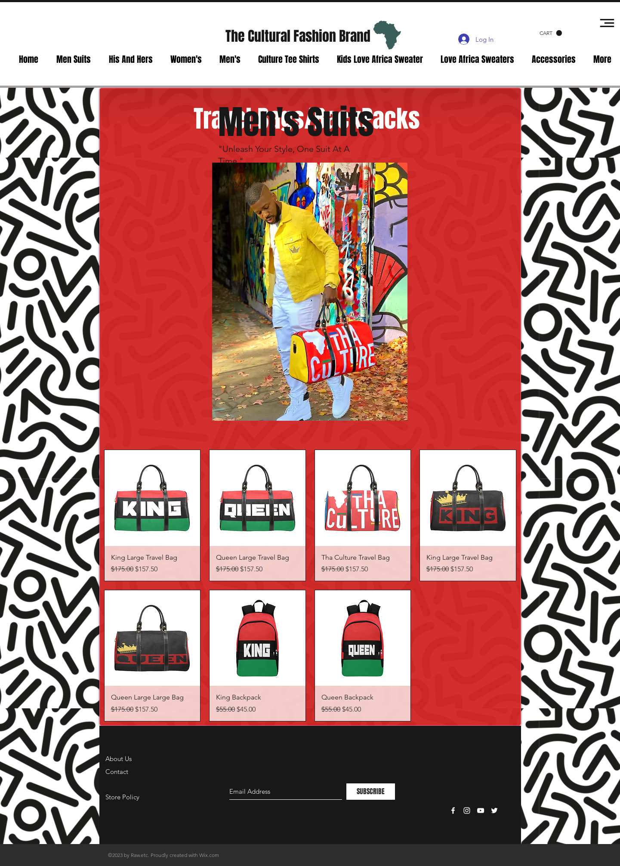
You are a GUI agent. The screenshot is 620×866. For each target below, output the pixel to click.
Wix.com (209, 855)
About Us (118, 759)
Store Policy (122, 797)
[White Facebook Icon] (453, 810)
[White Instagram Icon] (467, 810)
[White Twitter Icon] (494, 810)
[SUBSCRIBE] (370, 791)
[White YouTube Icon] (480, 810)
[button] (551, 33)
